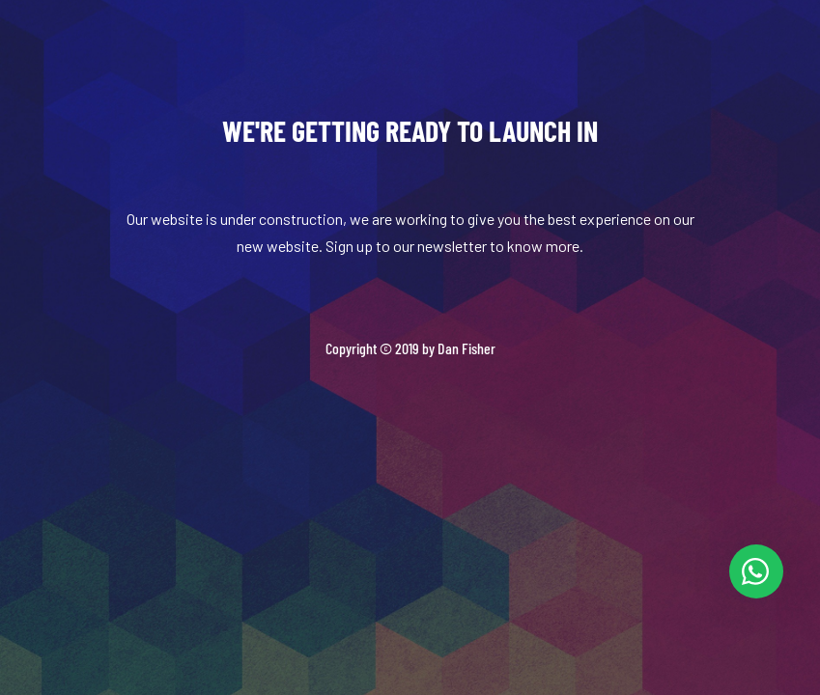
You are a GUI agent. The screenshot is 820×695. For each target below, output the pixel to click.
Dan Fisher (466, 348)
